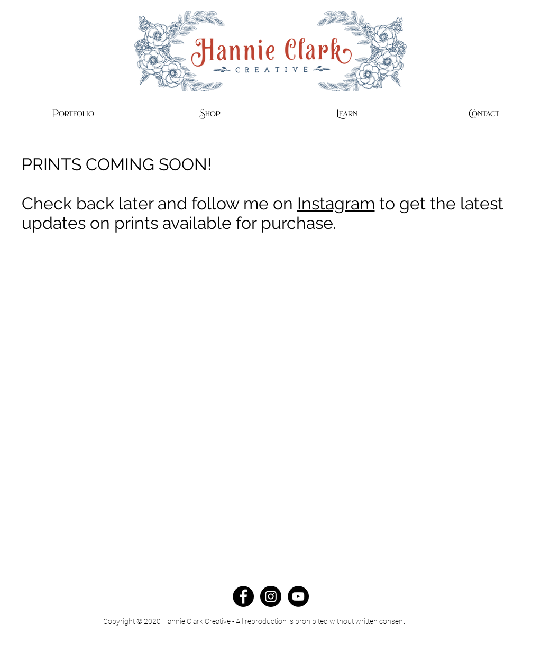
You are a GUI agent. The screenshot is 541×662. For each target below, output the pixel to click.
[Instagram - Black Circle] (270, 596)
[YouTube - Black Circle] (298, 596)
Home (298, 657)
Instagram (336, 203)
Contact (267, 657)
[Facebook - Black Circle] (243, 596)
